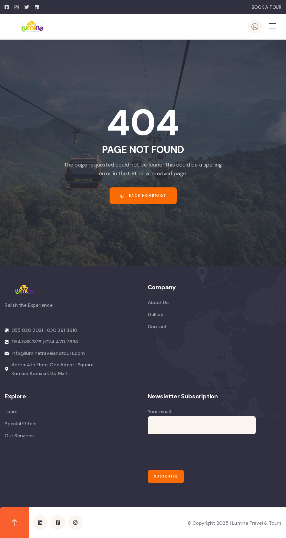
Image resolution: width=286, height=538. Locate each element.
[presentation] (194, 452)
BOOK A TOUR (266, 7)
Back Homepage (143, 195)
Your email (202, 421)
